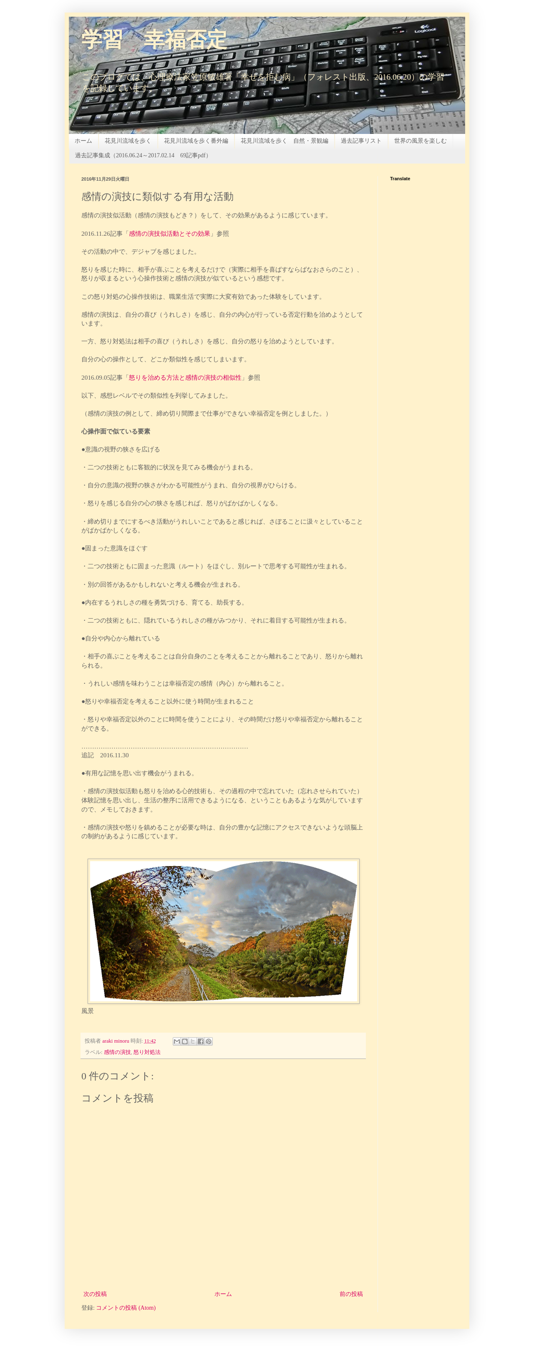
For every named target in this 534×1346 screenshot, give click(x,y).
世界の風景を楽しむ (420, 141)
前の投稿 (351, 1294)
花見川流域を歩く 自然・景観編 (284, 141)
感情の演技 (117, 1052)
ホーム (83, 141)
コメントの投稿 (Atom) (126, 1308)
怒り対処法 (147, 1052)
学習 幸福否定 (154, 41)
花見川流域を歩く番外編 (196, 141)
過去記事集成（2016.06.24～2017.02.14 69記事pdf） (143, 155)
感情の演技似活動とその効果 (169, 233)
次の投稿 (95, 1294)
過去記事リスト (361, 141)
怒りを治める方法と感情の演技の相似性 (185, 377)
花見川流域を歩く (128, 141)
